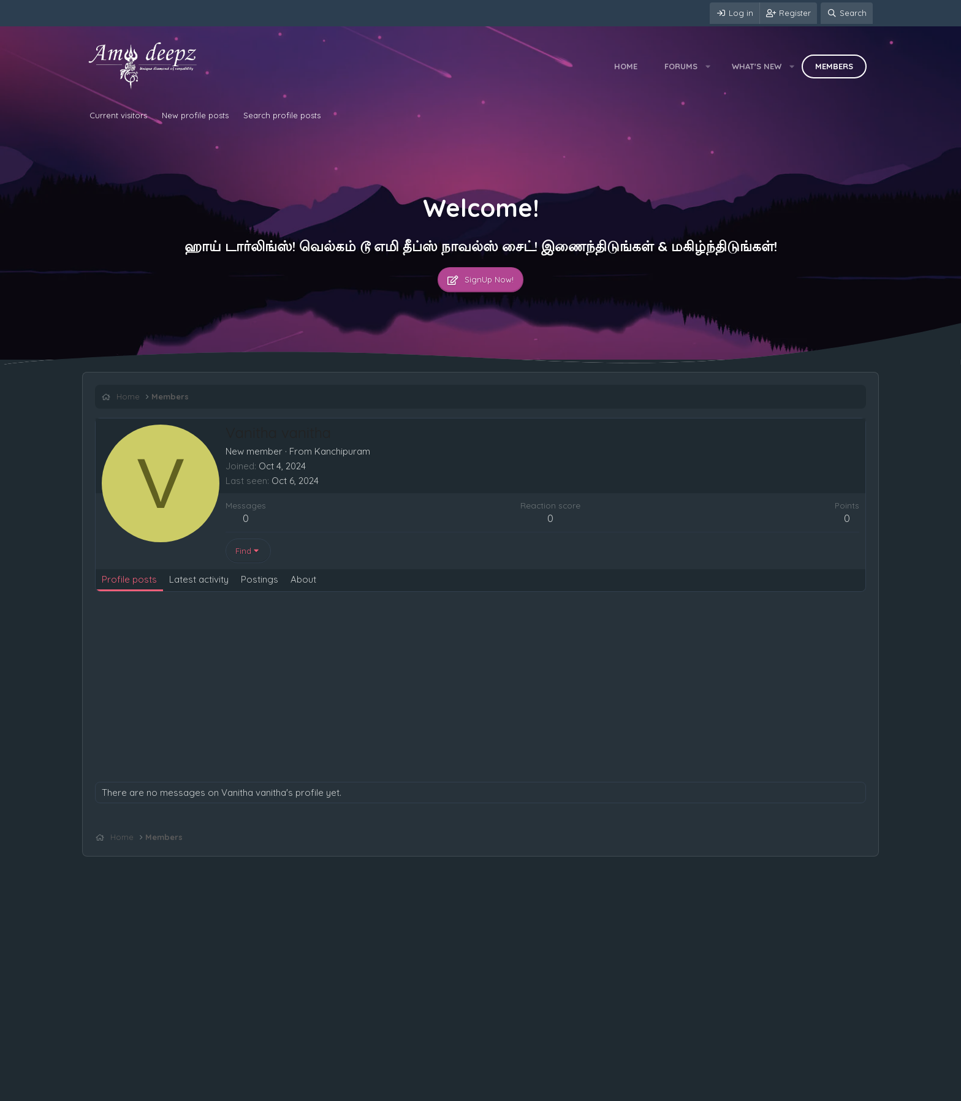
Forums (680, 66)
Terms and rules (171, 1089)
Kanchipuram (342, 451)
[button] (708, 66)
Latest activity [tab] (199, 579)
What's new (756, 66)
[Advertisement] (462, 690)
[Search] (847, 13)
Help (280, 1089)
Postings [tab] (259, 579)
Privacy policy (236, 1089)
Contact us (111, 1089)
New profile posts (195, 115)
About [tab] (303, 579)
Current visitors (118, 115)
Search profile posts (282, 115)
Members (834, 66)
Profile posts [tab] (129, 579)
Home (625, 66)
